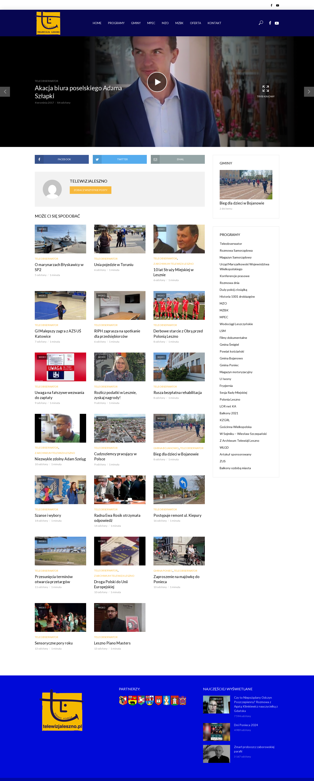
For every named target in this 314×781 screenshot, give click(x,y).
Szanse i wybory (47, 507)
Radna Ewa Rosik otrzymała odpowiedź (115, 510)
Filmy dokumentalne (233, 337)
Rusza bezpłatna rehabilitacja (175, 386)
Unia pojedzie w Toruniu (112, 264)
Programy (116, 23)
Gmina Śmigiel (229, 344)
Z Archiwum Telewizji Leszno (173, 263)
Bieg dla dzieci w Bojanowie (174, 447)
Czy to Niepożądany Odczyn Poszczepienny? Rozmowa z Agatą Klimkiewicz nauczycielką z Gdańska (256, 690)
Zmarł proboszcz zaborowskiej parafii (254, 734)
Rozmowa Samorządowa (236, 250)
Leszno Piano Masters (111, 629)
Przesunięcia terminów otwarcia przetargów (59, 570)
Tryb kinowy (265, 91)
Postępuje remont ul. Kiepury (175, 507)
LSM (223, 330)
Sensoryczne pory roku (52, 629)
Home (97, 23)
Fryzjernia (226, 385)
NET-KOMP (182, 771)
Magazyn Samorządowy (236, 256)
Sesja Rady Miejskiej (233, 392)
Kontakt (214, 23)
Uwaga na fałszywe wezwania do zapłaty (60, 388)
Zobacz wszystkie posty (90, 190)
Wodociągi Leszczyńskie (236, 323)
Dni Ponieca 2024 (245, 710)
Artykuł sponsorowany (235, 453)
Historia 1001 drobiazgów (237, 296)
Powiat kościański (232, 351)
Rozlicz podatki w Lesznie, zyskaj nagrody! (119, 388)
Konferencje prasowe (235, 275)
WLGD (224, 447)
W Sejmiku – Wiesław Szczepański (243, 433)
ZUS (223, 460)
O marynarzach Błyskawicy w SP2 (57, 266)
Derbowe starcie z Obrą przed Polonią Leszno (176, 327)
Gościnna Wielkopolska (236, 426)
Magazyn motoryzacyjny (236, 371)
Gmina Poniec (163, 562)
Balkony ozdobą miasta (235, 467)
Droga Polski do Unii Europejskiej (119, 573)
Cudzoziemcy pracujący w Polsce (119, 447)
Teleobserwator (46, 81)
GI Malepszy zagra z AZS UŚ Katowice (56, 327)
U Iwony (225, 378)
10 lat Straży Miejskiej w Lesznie (177, 269)
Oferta (195, 23)
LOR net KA (228, 405)
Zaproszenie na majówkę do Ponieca (174, 570)
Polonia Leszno (230, 399)
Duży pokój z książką (233, 289)
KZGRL (225, 419)
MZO (165, 23)
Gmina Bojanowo (166, 441)
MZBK (179, 23)
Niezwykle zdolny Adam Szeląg (58, 452)
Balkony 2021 (229, 412)
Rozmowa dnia (229, 282)
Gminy (136, 23)
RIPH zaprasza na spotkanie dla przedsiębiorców (118, 327)
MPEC (151, 23)
